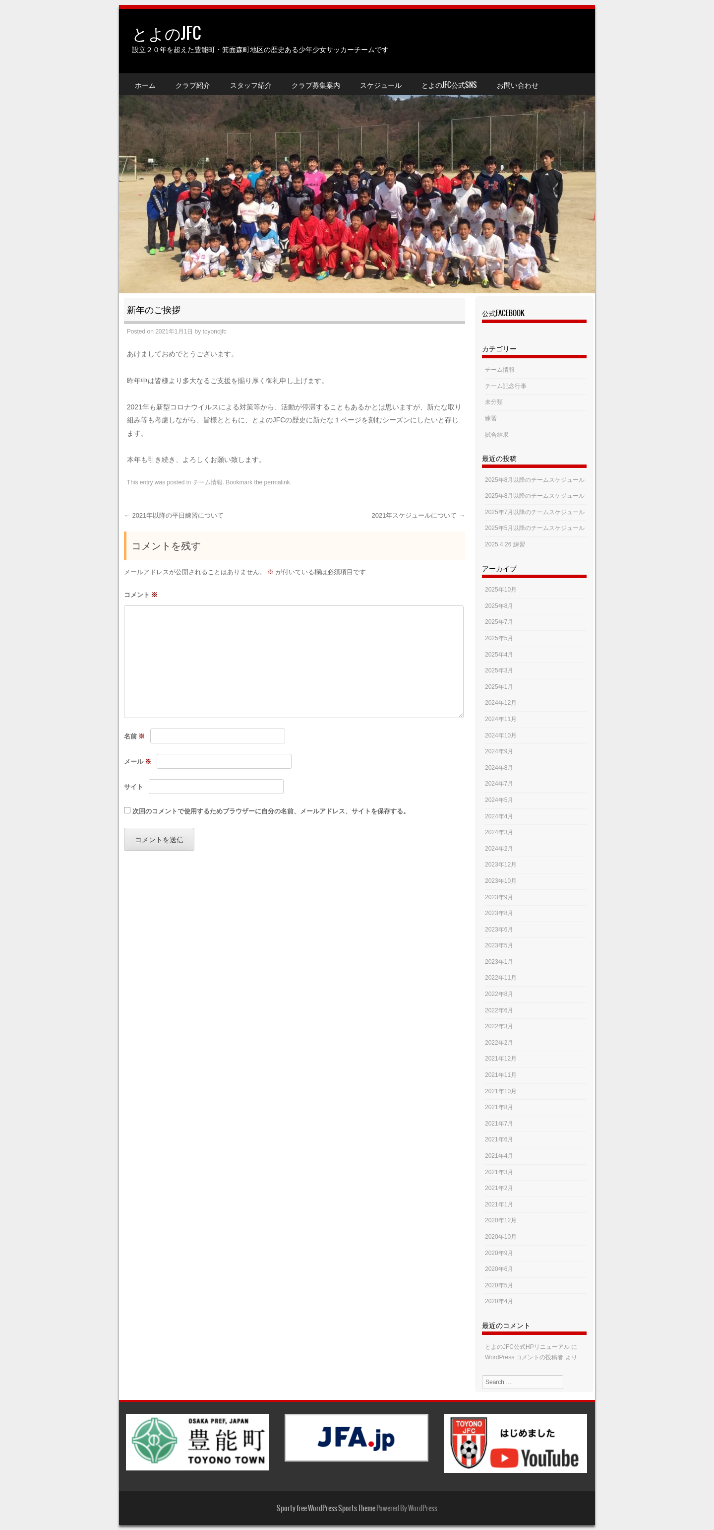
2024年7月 (499, 783)
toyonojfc (215, 331)
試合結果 (497, 434)
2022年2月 (499, 1042)
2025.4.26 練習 (505, 544)
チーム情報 (208, 482)
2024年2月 (499, 848)
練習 (491, 418)
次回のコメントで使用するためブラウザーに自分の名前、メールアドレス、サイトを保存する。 (271, 811)
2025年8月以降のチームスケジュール (535, 479)
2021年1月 (499, 1204)
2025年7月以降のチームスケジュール (535, 512)
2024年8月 (499, 767)
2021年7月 (499, 1123)
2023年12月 (501, 864)
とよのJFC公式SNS (449, 84)
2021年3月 (499, 1172)
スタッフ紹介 (251, 84)
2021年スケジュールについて (418, 515)
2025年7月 (499, 621)
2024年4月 (499, 816)
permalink (277, 482)
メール (138, 761)
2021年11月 (501, 1074)
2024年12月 (501, 702)
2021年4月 (499, 1155)
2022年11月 (501, 977)
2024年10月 (501, 735)
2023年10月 (501, 880)
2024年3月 (499, 832)
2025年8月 (499, 605)
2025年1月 (499, 686)
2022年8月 (499, 994)
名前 (134, 736)
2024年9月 (499, 751)
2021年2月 (499, 1188)
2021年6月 (499, 1139)
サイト (133, 787)
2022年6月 (499, 1010)
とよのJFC (166, 33)
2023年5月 (499, 945)
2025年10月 (501, 589)
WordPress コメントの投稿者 (524, 1357)
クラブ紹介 (193, 84)
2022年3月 (499, 1026)
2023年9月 (499, 897)
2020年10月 (501, 1236)
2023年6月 (499, 929)
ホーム (145, 84)
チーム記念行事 (506, 386)
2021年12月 (501, 1058)
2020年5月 (499, 1285)
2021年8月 (499, 1107)
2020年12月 (501, 1220)
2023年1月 (499, 961)
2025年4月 (499, 654)
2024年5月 (499, 800)
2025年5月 (499, 638)
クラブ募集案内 (316, 84)
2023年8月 (499, 913)
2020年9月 (499, 1253)
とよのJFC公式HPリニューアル (527, 1346)
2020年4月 (499, 1301)
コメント (141, 595)
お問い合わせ (517, 84)
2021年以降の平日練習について (174, 515)
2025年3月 (499, 670)
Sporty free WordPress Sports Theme (326, 1508)
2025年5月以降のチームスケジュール (535, 528)
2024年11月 (501, 719)
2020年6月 (499, 1268)
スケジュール (381, 84)
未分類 (494, 402)
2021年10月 (501, 1091)
